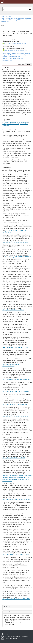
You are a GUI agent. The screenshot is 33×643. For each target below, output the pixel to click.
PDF (29, 64)
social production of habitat (10, 124)
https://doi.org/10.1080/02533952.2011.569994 (16, 499)
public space (14, 122)
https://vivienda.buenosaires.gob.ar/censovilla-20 (17, 379)
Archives (8, 16)
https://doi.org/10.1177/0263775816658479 (15, 242)
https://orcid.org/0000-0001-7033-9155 (15, 50)
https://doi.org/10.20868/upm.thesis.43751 (15, 348)
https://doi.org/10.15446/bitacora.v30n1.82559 (16, 599)
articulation (5, 122)
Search (30, 9)
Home (2, 16)
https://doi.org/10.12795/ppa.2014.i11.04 (14, 404)
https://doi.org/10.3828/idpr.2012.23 (13, 310)
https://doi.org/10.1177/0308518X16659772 (15, 416)
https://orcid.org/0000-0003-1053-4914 (15, 43)
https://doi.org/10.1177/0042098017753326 (18, 257)
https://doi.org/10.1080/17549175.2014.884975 (16, 391)
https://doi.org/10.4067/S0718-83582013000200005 (11, 365)
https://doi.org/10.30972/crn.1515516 (13, 458)
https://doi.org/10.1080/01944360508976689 (15, 554)
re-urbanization (23, 122)
